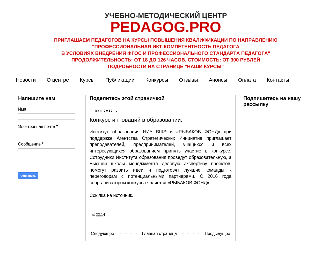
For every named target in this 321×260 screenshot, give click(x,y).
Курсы (87, 80)
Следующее (102, 233)
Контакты (278, 80)
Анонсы (218, 80)
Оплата (247, 80)
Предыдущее (217, 233)
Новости (26, 80)
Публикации (119, 80)
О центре (58, 80)
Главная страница (159, 233)
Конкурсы (156, 80)
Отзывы (188, 80)
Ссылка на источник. (111, 195)
